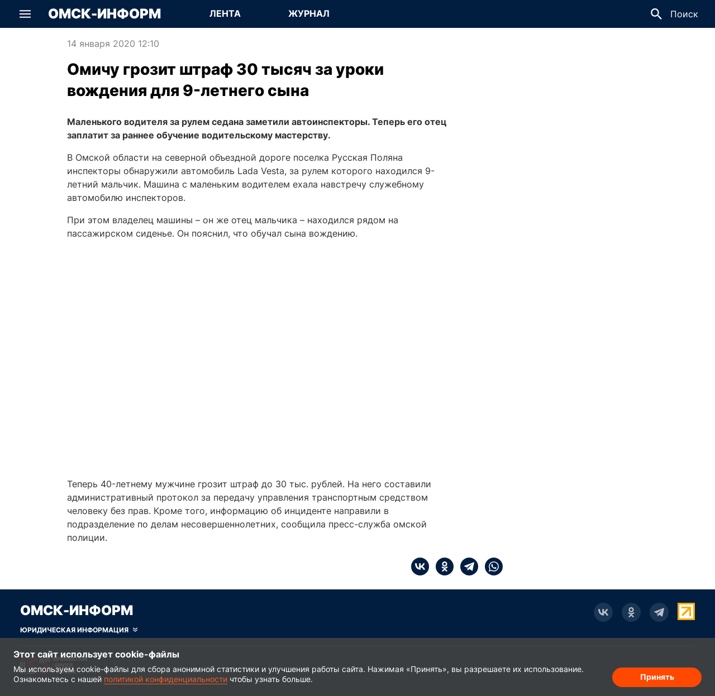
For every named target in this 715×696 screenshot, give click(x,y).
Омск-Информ (104, 14)
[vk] (420, 566)
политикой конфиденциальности (165, 679)
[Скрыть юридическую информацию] (78, 630)
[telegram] (466, 566)
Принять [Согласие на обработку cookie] (657, 676)
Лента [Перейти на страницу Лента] (225, 13)
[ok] (441, 566)
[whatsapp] (490, 566)
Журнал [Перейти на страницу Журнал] (309, 13)
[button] (25, 14)
